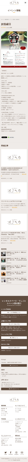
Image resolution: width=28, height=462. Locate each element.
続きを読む (14, 207)
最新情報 (6, 19)
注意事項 (17, 430)
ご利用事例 (17, 426)
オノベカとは (18, 408)
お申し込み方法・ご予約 (20, 431)
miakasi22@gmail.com (6, 129)
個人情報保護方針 (19, 441)
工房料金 (3, 443)
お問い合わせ (18, 440)
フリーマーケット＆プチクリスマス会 (11, 201)
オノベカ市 (3, 415)
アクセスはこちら (14, 365)
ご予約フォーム (14, 337)
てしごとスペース (5, 438)
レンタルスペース (19, 421)
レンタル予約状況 (5, 421)
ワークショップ (4, 413)
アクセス (17, 411)
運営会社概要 (18, 438)
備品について (18, 425)
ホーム (2, 19)
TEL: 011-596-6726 (14, 324)
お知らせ (3, 410)
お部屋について (18, 423)
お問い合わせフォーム (14, 388)
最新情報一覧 (4, 408)
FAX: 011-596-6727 (14, 347)
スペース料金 (18, 428)
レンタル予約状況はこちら (14, 312)
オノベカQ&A (18, 410)
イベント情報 (12, 19)
